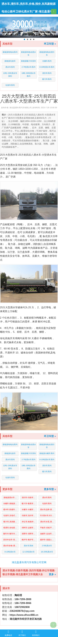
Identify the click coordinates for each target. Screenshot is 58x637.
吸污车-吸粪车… (28, 503)
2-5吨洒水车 (47, 546)
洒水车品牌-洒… (47, 509)
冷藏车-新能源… (10, 503)
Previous (3, 27)
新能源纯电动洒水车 (28, 53)
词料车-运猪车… (28, 528)
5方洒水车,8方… (47, 515)
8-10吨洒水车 (10, 552)
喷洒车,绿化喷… (10, 528)
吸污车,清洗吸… (10, 522)
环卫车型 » (50, 43)
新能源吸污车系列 (28, 61)
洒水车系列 (10, 67)
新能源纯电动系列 (10, 52)
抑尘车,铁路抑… (28, 522)
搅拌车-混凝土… (47, 540)
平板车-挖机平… (47, 528)
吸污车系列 (47, 79)
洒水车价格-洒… (10, 546)
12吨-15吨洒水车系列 (10, 74)
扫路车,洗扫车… (28, 515)
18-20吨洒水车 (47, 552)
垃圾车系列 (10, 85)
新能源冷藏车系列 (46, 453)
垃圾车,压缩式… (10, 515)
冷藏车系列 (47, 61)
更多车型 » (50, 489)
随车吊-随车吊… (10, 534)
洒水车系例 (28, 546)
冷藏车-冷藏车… (28, 509)
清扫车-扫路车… (28, 497)
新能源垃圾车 (10, 61)
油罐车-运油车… (47, 534)
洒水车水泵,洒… (47, 522)
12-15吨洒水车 (28, 552)
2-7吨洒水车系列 (28, 67)
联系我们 (36, 633)
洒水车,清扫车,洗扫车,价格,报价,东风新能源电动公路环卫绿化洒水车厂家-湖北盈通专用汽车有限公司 (29, 11)
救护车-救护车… (28, 540)
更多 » (52, 574)
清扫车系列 (47, 73)
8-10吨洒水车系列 (46, 67)
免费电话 (8, 633)
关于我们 (22, 633)
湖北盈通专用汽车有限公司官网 (29, 562)
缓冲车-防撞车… (10, 509)
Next (54, 27)
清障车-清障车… (28, 534)
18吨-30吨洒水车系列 (28, 74)
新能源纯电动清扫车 (46, 53)
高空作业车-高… (10, 540)
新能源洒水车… (10, 497)
